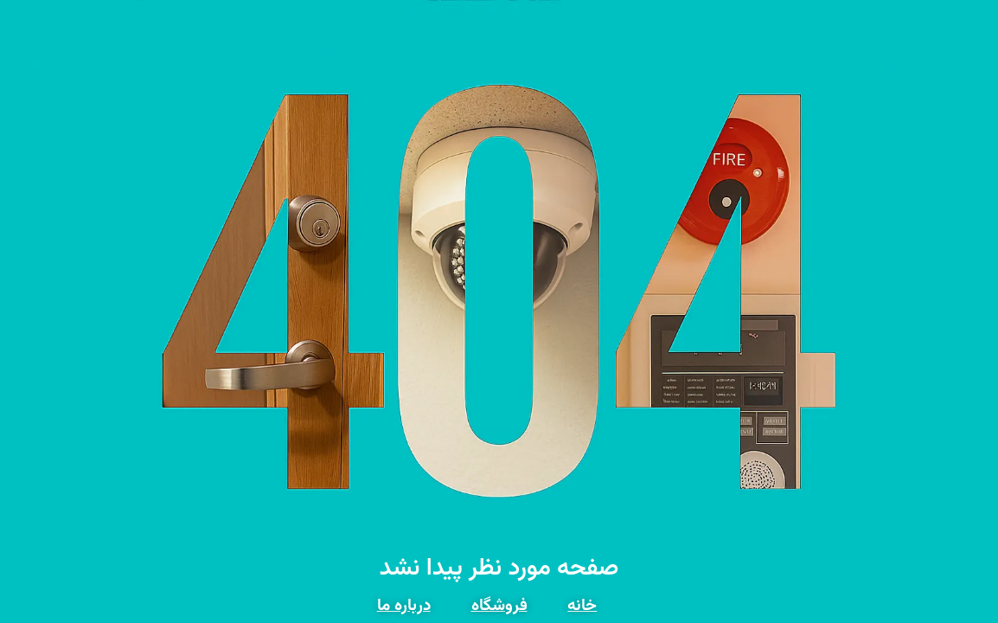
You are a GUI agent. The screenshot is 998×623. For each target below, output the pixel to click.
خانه (582, 606)
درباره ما (404, 606)
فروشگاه (499, 606)
